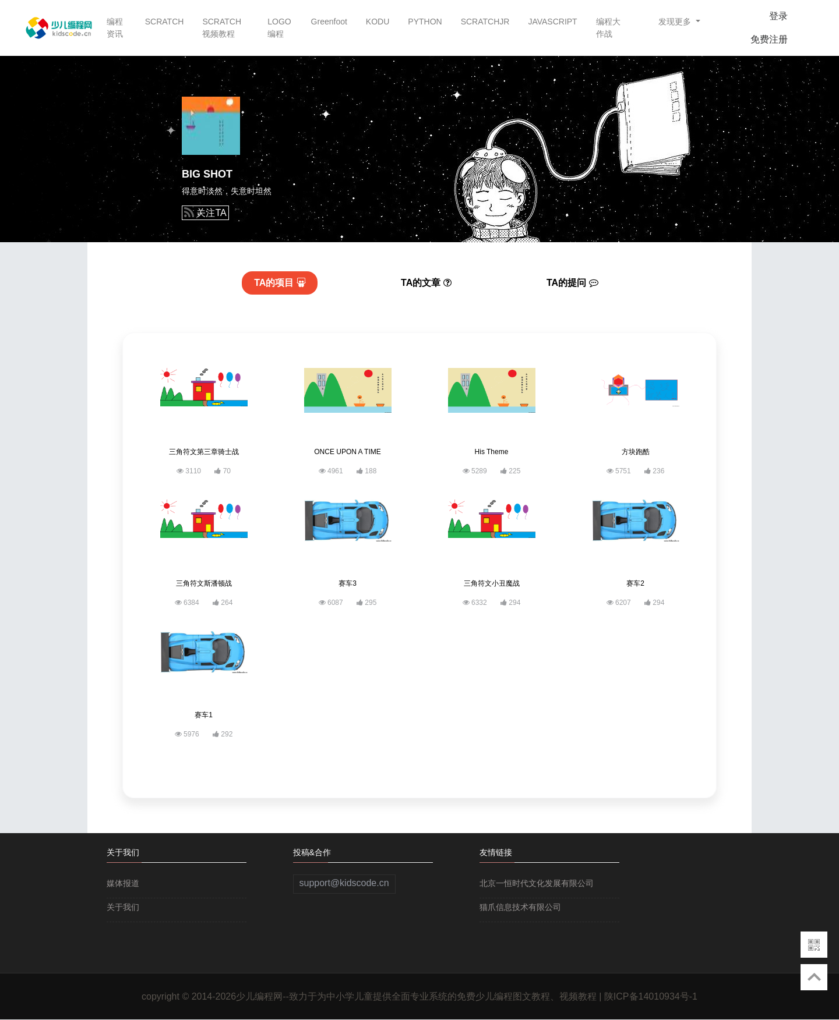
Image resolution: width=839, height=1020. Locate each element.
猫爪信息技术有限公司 (520, 907)
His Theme (492, 452)
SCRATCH (164, 21)
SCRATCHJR (485, 21)
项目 (280, 283)
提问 (572, 283)
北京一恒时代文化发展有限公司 (537, 883)
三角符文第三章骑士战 (204, 452)
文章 (426, 283)
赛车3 (348, 583)
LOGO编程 (279, 27)
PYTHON (425, 21)
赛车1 (204, 715)
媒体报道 (123, 883)
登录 (778, 16)
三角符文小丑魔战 (492, 583)
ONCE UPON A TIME (347, 452)
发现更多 (675, 21)
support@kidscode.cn (344, 883)
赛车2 (635, 583)
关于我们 (123, 907)
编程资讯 (115, 27)
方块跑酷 (636, 452)
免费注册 (769, 39)
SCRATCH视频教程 (221, 27)
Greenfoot (329, 21)
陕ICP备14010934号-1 (650, 996)
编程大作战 (608, 27)
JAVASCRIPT (552, 21)
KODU (377, 21)
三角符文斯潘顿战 (204, 583)
